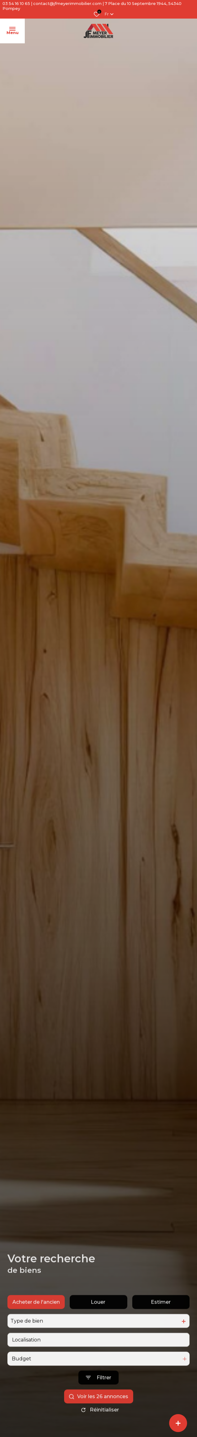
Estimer (161, 1313)
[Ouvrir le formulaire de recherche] (98, 1389)
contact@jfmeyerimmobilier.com (67, 3)
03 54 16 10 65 (16, 3)
